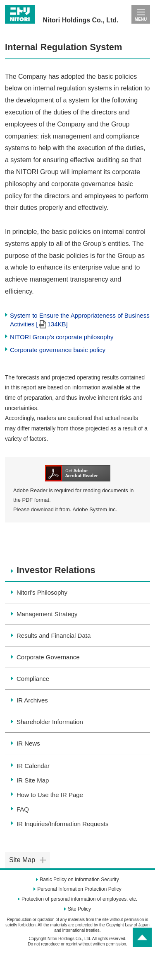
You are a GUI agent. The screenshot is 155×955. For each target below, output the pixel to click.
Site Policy (79, 909)
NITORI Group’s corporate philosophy (61, 336)
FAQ (23, 809)
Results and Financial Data (54, 635)
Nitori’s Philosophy (42, 592)
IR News (28, 743)
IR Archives (32, 700)
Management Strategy (47, 613)
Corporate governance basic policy (57, 349)
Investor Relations (56, 570)
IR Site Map (33, 780)
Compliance (33, 678)
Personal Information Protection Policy (79, 889)
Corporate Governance (48, 657)
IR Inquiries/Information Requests (63, 823)
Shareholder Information (50, 721)
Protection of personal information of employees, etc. (79, 899)
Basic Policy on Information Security (79, 879)
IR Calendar (33, 765)
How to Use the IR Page (50, 794)
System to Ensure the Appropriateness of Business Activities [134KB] (80, 320)
